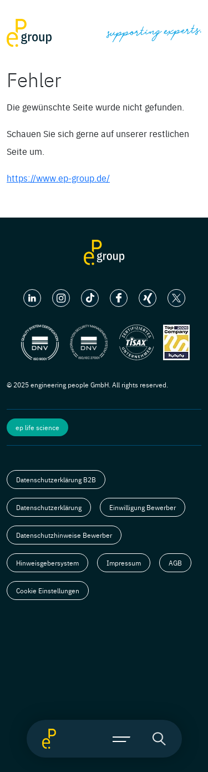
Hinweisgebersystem (47, 562)
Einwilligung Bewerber (142, 507)
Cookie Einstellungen (47, 590)
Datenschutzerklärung (49, 507)
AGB (175, 562)
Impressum (123, 562)
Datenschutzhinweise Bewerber (64, 535)
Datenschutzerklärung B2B (56, 479)
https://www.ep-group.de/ (58, 177)
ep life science (37, 427)
